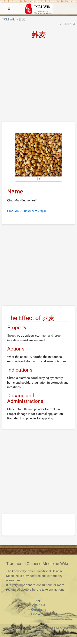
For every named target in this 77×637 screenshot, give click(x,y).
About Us (38, 605)
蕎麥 (43, 211)
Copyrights (38, 609)
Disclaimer (38, 614)
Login (38, 600)
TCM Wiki (9, 19)
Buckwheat (29, 211)
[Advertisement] (38, 81)
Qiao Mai (13, 211)
